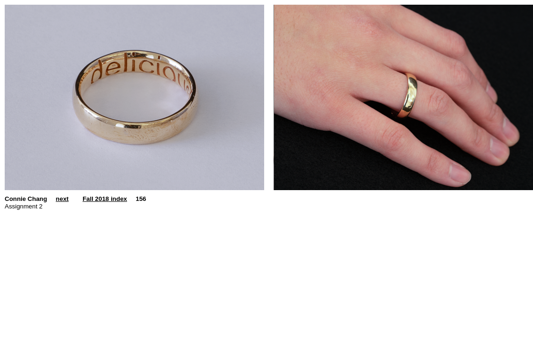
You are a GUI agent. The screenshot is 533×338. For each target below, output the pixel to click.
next (62, 198)
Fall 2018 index (105, 198)
